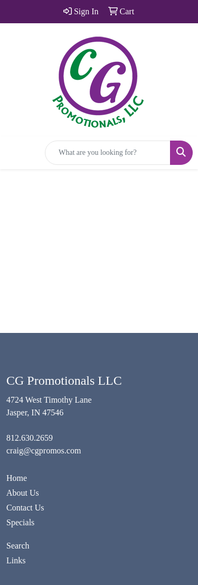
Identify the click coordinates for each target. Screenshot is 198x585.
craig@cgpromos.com (43, 450)
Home (16, 477)
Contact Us (25, 507)
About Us (22, 492)
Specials (20, 522)
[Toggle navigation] (16, 152)
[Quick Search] (108, 153)
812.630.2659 (29, 437)
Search (18, 545)
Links (15, 560)
